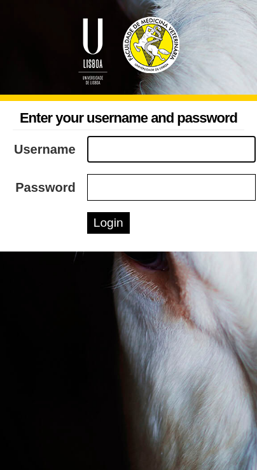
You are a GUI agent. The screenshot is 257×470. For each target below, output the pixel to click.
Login (108, 222)
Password (45, 187)
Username (45, 149)
